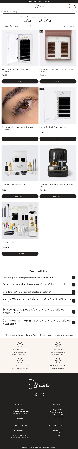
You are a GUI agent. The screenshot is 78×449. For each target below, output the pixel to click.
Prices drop (58, 433)
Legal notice (58, 410)
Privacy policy (58, 414)
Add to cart (20, 196)
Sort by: (5, 26)
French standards (20, 435)
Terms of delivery (20, 433)
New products (58, 430)
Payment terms (20, 430)
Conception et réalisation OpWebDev (45, 447)
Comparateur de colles (20, 438)
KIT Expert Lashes (10, 242)
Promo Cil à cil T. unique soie (53, 127)
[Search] (39, 12)
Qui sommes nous (58, 417)
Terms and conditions (58, 412)
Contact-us (20, 418)
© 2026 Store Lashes (28, 447)
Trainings (58, 435)
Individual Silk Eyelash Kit (13, 184)
